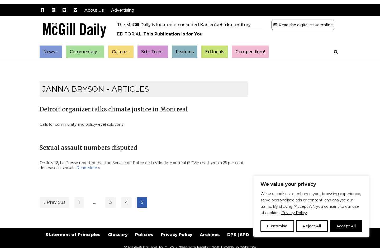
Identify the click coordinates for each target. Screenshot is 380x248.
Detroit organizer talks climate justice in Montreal (114, 109)
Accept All (346, 226)
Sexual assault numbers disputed (88, 147)
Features (185, 51)
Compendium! (250, 51)
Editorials (214, 51)
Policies (144, 234)
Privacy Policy (294, 212)
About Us (94, 10)
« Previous (54, 202)
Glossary (118, 234)
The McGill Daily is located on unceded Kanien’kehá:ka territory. (184, 24)
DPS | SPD (238, 234)
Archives (210, 234)
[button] (57, 52)
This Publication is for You (173, 34)
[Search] (336, 52)
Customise (277, 226)
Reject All (312, 226)
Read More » (88, 167)
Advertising (122, 10)
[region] (311, 206)
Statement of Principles (73, 234)
